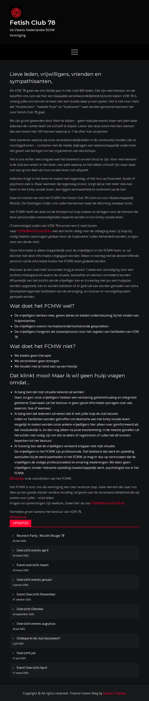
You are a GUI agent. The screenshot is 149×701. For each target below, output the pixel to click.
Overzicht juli (26, 653)
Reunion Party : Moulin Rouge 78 (40, 535)
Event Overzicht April (32, 667)
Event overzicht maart (33, 565)
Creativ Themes (114, 693)
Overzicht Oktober (30, 609)
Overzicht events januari (34, 579)
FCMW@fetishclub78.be (34, 231)
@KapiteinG (18, 517)
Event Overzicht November (36, 594)
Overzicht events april (32, 550)
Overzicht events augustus (36, 623)
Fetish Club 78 (32, 22)
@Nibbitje (17, 478)
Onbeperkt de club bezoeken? (38, 638)
